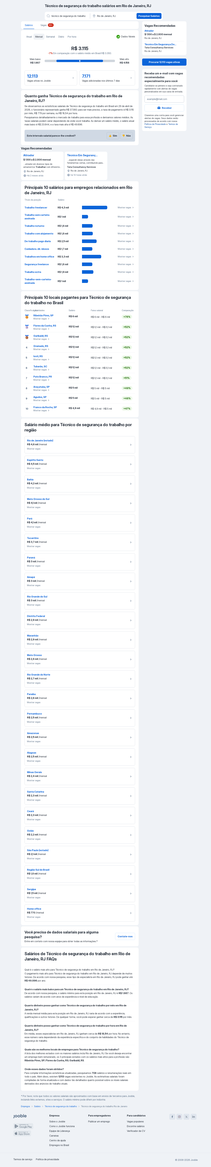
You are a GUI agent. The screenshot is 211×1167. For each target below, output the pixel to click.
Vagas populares (135, 1121)
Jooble (194, 1159)
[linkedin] (194, 1117)
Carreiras (54, 1135)
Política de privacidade (47, 1159)
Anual (29, 36)
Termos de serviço (22, 1159)
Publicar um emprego (99, 1121)
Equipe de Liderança (59, 1130)
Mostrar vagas (126, 207)
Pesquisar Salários (149, 15)
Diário (61, 36)
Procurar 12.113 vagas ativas (164, 62)
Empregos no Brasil (59, 1145)
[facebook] (172, 1117)
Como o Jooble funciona (62, 1126)
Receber (164, 108)
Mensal (39, 36)
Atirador (28, 155)
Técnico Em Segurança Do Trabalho (82, 155)
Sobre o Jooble (57, 1121)
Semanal (50, 36)
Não (126, 135)
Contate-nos (125, 936)
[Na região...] (113, 16)
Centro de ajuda (57, 1140)
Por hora (72, 36)
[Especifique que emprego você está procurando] (67, 16)
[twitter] (186, 1117)
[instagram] (179, 1117)
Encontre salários (136, 1126)
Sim (113, 135)
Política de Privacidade (155, 124)
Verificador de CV (136, 1130)
